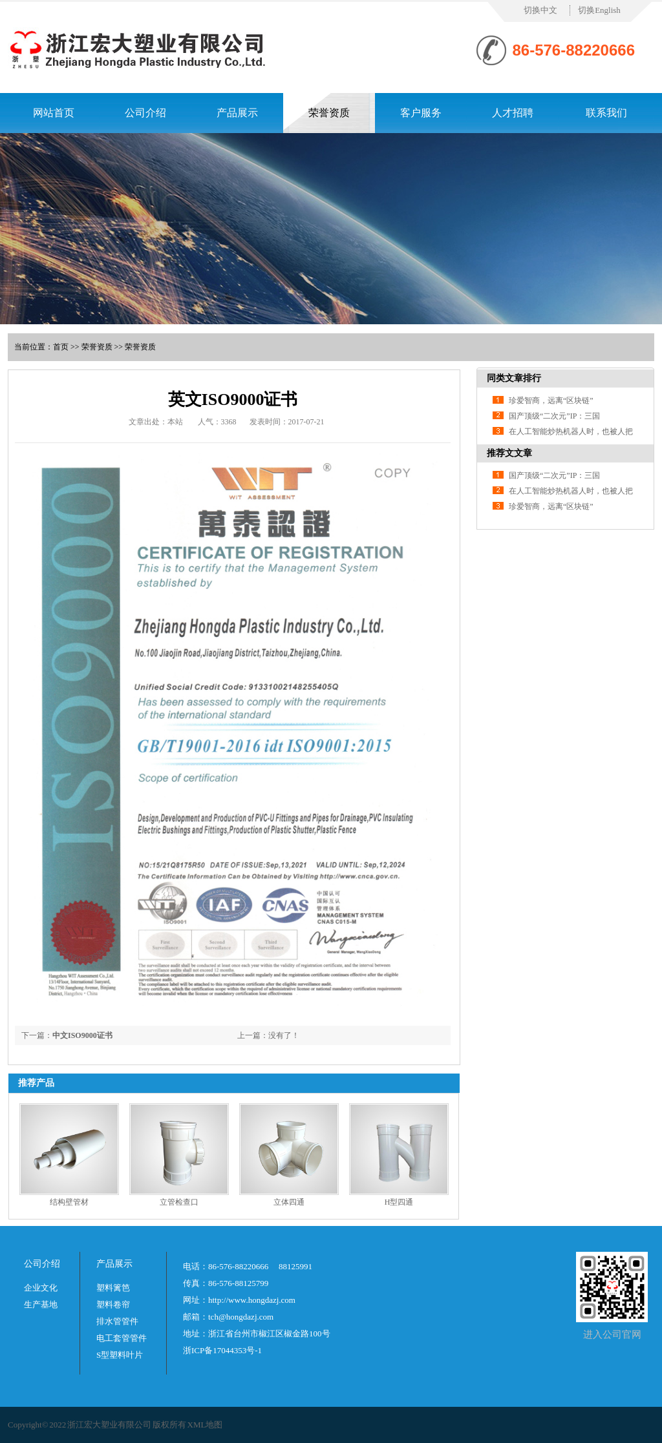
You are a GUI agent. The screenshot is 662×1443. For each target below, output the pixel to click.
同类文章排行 (514, 378)
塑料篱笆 (113, 1287)
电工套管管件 (121, 1338)
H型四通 (399, 1202)
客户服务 (421, 112)
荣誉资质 (329, 112)
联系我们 (606, 112)
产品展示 (237, 112)
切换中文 (540, 10)
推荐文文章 (509, 453)
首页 (61, 346)
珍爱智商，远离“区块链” (551, 400)
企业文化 (41, 1287)
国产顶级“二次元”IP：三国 (554, 415)
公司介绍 (145, 112)
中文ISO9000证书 (82, 1035)
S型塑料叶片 (119, 1355)
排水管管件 (117, 1321)
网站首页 (53, 112)
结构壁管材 (69, 1202)
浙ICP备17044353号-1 (222, 1350)
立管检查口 (179, 1202)
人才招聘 (512, 112)
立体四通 (288, 1202)
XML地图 (205, 1424)
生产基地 (41, 1304)
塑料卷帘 (113, 1304)
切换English (599, 10)
